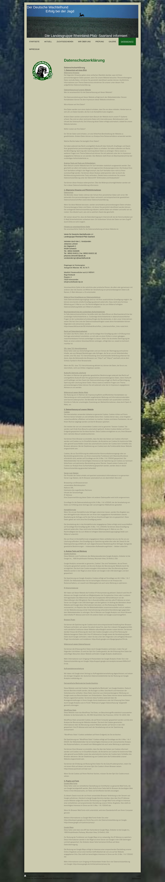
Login (139, 876)
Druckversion (30, 876)
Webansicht (136, 878)
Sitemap (41, 876)
